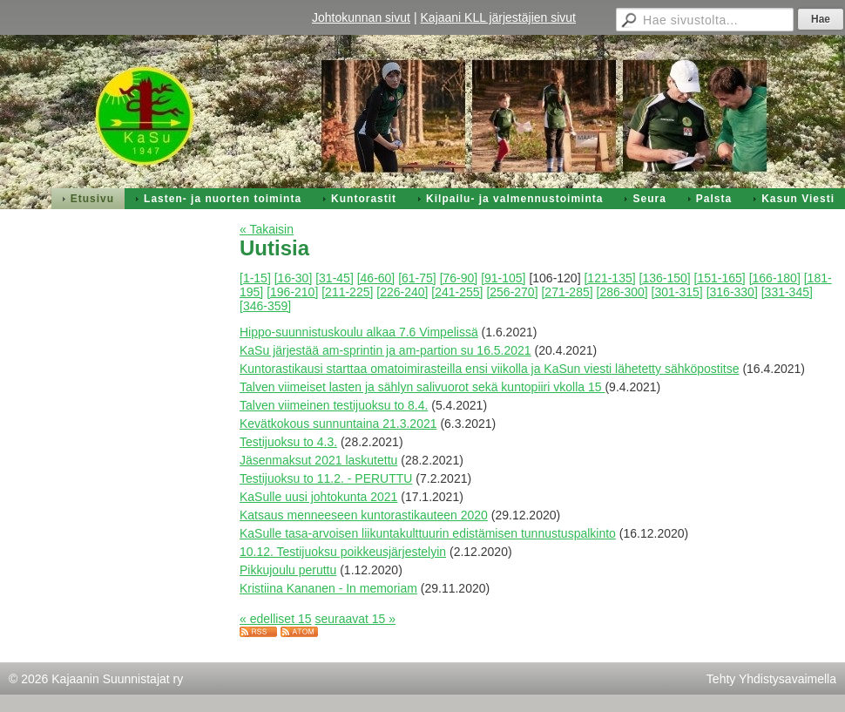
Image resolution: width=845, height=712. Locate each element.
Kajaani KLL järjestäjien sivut (498, 17)
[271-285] (566, 292)
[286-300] (622, 292)
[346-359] (265, 306)
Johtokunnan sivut (361, 17)
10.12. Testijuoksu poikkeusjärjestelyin (343, 552)
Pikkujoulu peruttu (288, 570)
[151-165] (720, 278)
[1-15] (255, 278)
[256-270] (511, 292)
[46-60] (376, 278)
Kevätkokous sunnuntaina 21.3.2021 (338, 424)
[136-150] (665, 278)
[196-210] (292, 292)
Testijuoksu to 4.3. (288, 442)
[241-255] (457, 292)
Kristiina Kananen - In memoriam (328, 588)
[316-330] (732, 292)
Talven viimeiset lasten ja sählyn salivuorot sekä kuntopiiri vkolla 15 (422, 387)
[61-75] (417, 278)
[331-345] (787, 292)
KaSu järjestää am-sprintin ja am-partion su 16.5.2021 (385, 350)
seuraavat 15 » (354, 619)
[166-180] (775, 278)
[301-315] (677, 292)
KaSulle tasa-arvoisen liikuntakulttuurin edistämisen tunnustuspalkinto (428, 533)
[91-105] (503, 278)
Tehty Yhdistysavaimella (771, 679)
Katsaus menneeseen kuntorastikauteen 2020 (364, 515)
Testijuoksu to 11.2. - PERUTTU (326, 478)
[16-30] (293, 278)
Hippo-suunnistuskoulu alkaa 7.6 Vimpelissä (359, 332)
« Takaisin (267, 229)
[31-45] (334, 278)
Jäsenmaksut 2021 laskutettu (318, 460)
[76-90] (459, 278)
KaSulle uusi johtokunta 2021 (318, 497)
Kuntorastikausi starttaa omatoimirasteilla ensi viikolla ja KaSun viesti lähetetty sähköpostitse (490, 369)
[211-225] (347, 292)
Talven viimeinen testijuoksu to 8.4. (334, 405)
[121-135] (609, 278)
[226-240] (402, 292)
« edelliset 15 (276, 619)
